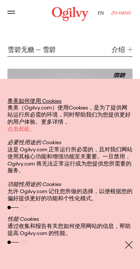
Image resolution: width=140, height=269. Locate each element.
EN (101, 13)
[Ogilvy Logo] (70, 14)
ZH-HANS (121, 13)
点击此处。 (21, 129)
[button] (122, 50)
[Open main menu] (11, 14)
